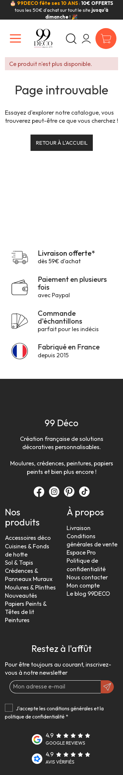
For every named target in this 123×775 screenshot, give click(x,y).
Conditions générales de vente (92, 540)
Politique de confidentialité (86, 565)
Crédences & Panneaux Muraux (28, 575)
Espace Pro (81, 552)
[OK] (107, 686)
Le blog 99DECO (88, 593)
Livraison (79, 528)
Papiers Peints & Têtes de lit (26, 608)
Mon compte (83, 585)
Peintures (17, 620)
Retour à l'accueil (62, 142)
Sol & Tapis (19, 562)
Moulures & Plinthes (30, 587)
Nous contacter (87, 577)
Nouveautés (21, 595)
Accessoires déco (28, 537)
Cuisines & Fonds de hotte (27, 550)
